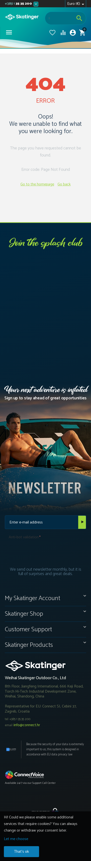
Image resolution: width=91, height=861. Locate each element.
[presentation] (46, 551)
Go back (64, 184)
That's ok (21, 851)
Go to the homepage (37, 184)
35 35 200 (18, 4)
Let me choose (16, 839)
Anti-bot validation (24, 537)
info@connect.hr (27, 725)
